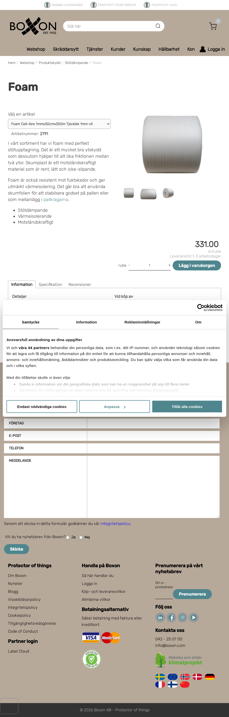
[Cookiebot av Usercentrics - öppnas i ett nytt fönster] (201, 307)
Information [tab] (86, 322)
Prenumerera (192, 594)
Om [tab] (198, 322)
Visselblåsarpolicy (24, 599)
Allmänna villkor (96, 599)
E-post (15, 436)
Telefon (16, 448)
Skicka (16, 549)
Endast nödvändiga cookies (41, 407)
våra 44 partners (34, 347)
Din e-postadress (164, 585)
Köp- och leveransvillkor (104, 591)
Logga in (89, 583)
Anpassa (114, 407)
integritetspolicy (115, 523)
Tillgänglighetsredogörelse (32, 623)
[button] (213, 26)
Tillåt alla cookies (187, 407)
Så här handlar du (98, 575)
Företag (16, 423)
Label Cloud (18, 651)
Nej (84, 537)
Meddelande (20, 461)
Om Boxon (17, 575)
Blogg (13, 591)
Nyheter (15, 583)
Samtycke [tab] (30, 322)
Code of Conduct (23, 631)
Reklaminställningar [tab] (142, 322)
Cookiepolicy (19, 615)
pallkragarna (55, 199)
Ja (71, 537)
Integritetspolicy (23, 607)
